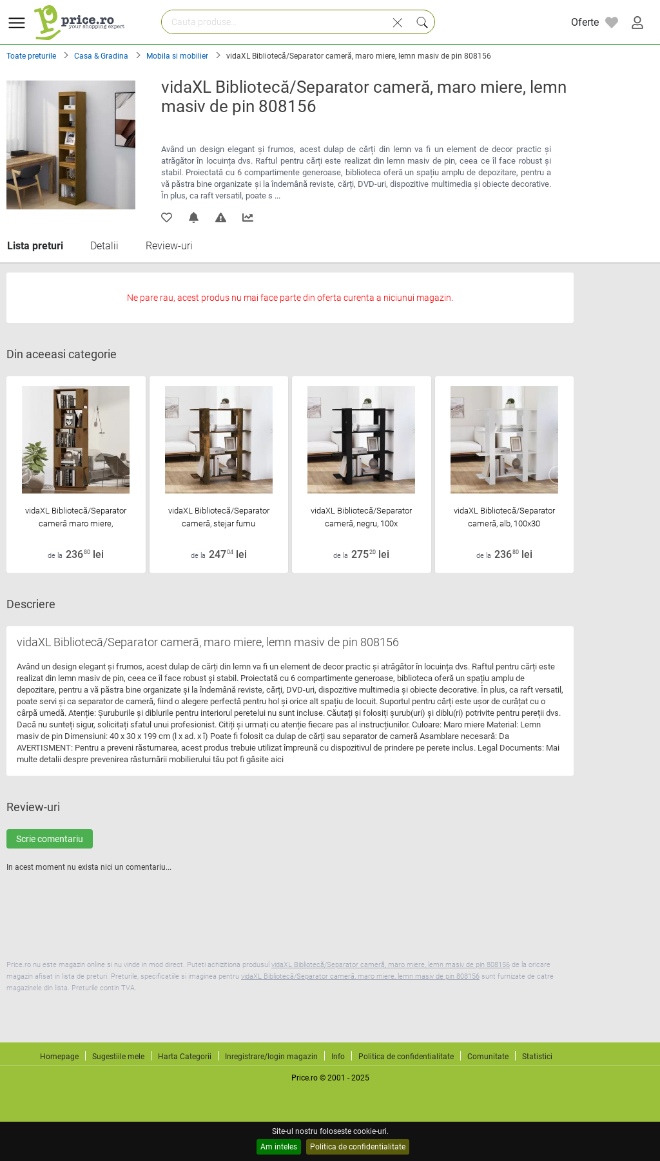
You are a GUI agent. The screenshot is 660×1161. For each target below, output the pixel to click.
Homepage (59, 1056)
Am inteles (278, 1146)
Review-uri (169, 246)
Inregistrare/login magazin (271, 1056)
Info (338, 1056)
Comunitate (488, 1056)
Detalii (104, 246)
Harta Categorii (184, 1056)
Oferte (585, 22)
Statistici (537, 1056)
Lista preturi (35, 246)
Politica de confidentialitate (357, 1146)
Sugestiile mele (118, 1056)
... (277, 195)
